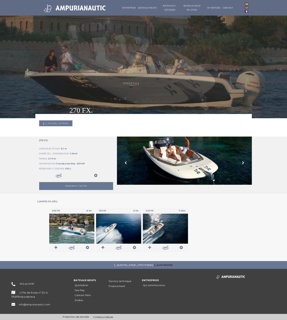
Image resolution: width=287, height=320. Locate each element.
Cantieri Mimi (83, 295)
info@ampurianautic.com (34, 304)
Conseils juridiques (103, 317)
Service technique (120, 281)
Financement (117, 286)
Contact (228, 7)
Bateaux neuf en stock (192, 7)
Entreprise (129, 7)
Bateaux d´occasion (169, 7)
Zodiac (79, 300)
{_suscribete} (163, 265)
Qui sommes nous (154, 285)
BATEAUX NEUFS (147, 7)
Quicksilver (81, 285)
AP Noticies (213, 7)
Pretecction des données (76, 316)
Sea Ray (80, 290)
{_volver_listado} (56, 123)
